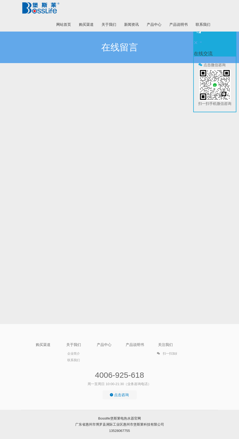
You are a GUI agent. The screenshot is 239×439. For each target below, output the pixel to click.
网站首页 (63, 24)
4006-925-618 (119, 375)
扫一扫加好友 (169, 354)
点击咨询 (119, 395)
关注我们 (165, 345)
